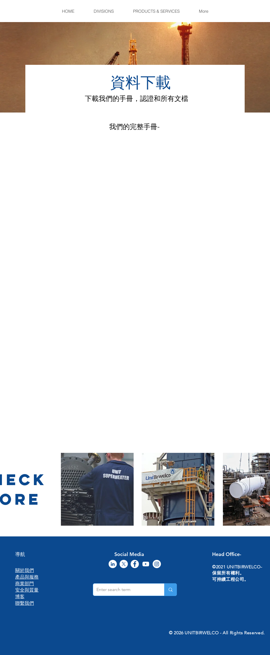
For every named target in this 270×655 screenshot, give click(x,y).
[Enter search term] (124, 590)
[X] (124, 564)
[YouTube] (146, 564)
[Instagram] (157, 564)
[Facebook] (135, 564)
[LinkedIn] (113, 564)
